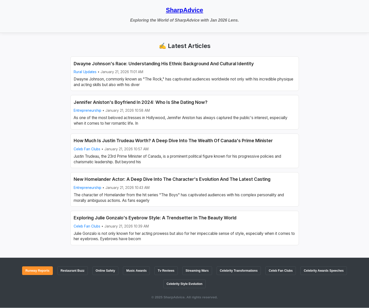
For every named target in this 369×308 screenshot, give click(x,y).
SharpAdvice (184, 10)
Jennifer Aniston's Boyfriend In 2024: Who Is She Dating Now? (140, 102)
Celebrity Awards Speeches (324, 270)
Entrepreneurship (87, 110)
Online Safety (105, 270)
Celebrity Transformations (239, 270)
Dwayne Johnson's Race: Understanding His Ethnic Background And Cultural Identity (164, 63)
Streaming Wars (197, 270)
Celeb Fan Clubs (87, 149)
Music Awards (136, 270)
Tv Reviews (166, 270)
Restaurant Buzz (73, 270)
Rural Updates (85, 72)
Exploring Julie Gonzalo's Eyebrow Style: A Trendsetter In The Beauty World (155, 217)
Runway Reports (37, 270)
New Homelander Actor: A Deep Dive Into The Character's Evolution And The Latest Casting (172, 179)
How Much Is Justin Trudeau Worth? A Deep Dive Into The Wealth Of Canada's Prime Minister (173, 140)
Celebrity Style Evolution (184, 284)
